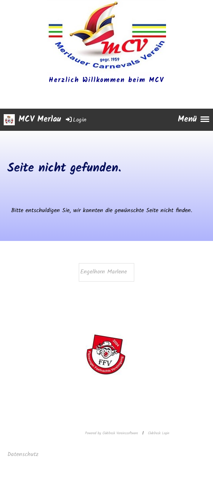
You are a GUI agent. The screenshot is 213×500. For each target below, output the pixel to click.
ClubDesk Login (158, 433)
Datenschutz (24, 454)
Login (76, 120)
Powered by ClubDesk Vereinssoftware (111, 433)
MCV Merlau (39, 120)
